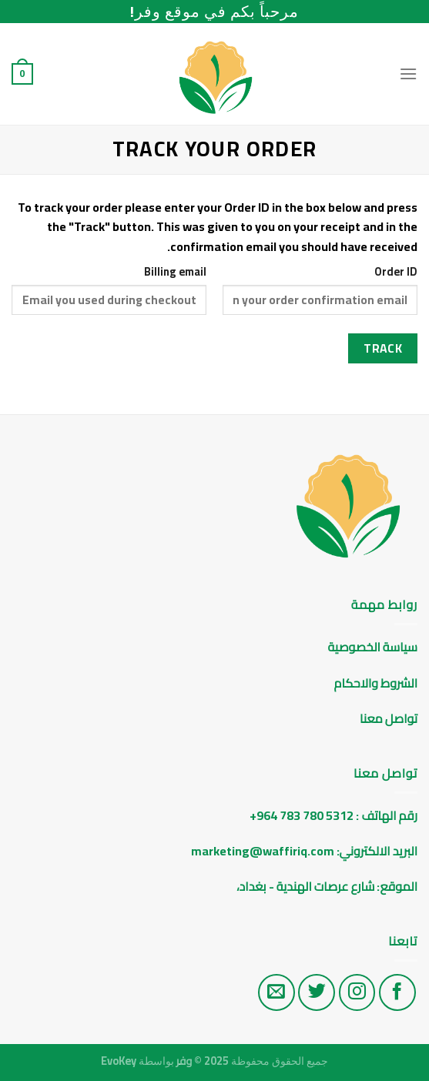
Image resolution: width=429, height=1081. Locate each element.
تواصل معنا (388, 718)
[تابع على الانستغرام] (357, 992)
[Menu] (408, 73)
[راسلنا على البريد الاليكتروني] (276, 992)
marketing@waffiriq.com (262, 850)
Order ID (395, 271)
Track (383, 348)
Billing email (175, 271)
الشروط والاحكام (374, 682)
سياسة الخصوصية (372, 646)
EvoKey (118, 1060)
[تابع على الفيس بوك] (397, 992)
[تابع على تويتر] (316, 992)
